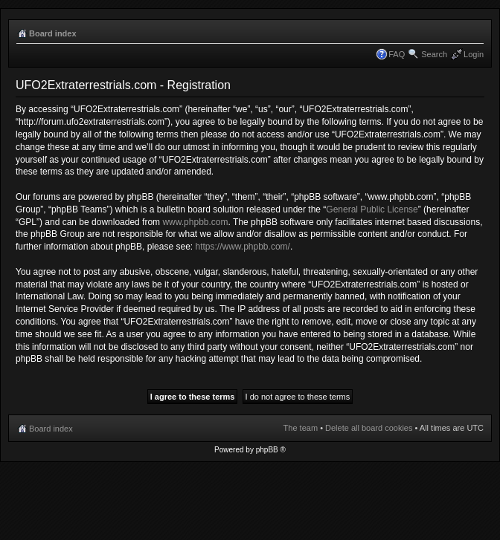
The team (300, 427)
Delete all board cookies (368, 427)
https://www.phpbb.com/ (242, 246)
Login (474, 54)
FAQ (396, 54)
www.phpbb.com (195, 222)
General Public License (371, 209)
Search (434, 54)
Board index (53, 33)
